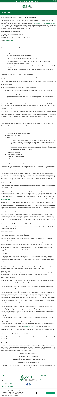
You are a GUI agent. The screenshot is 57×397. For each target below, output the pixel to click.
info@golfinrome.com (35, 1)
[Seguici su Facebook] (53, 1)
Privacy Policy (43, 378)
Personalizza (31, 392)
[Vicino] (55, 390)
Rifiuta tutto (40, 392)
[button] (55, 6)
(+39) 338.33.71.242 (21, 1)
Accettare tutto (50, 392)
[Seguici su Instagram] (55, 1)
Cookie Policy (15, 395)
